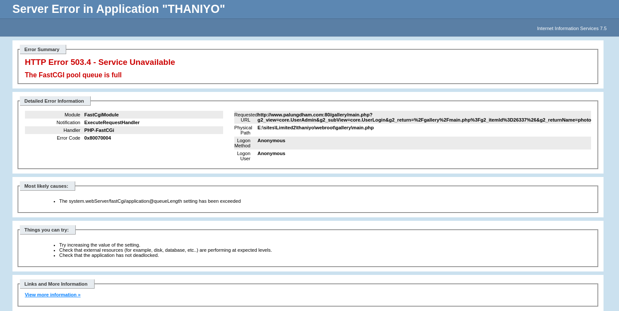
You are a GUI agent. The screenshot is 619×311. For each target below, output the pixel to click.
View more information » (53, 294)
